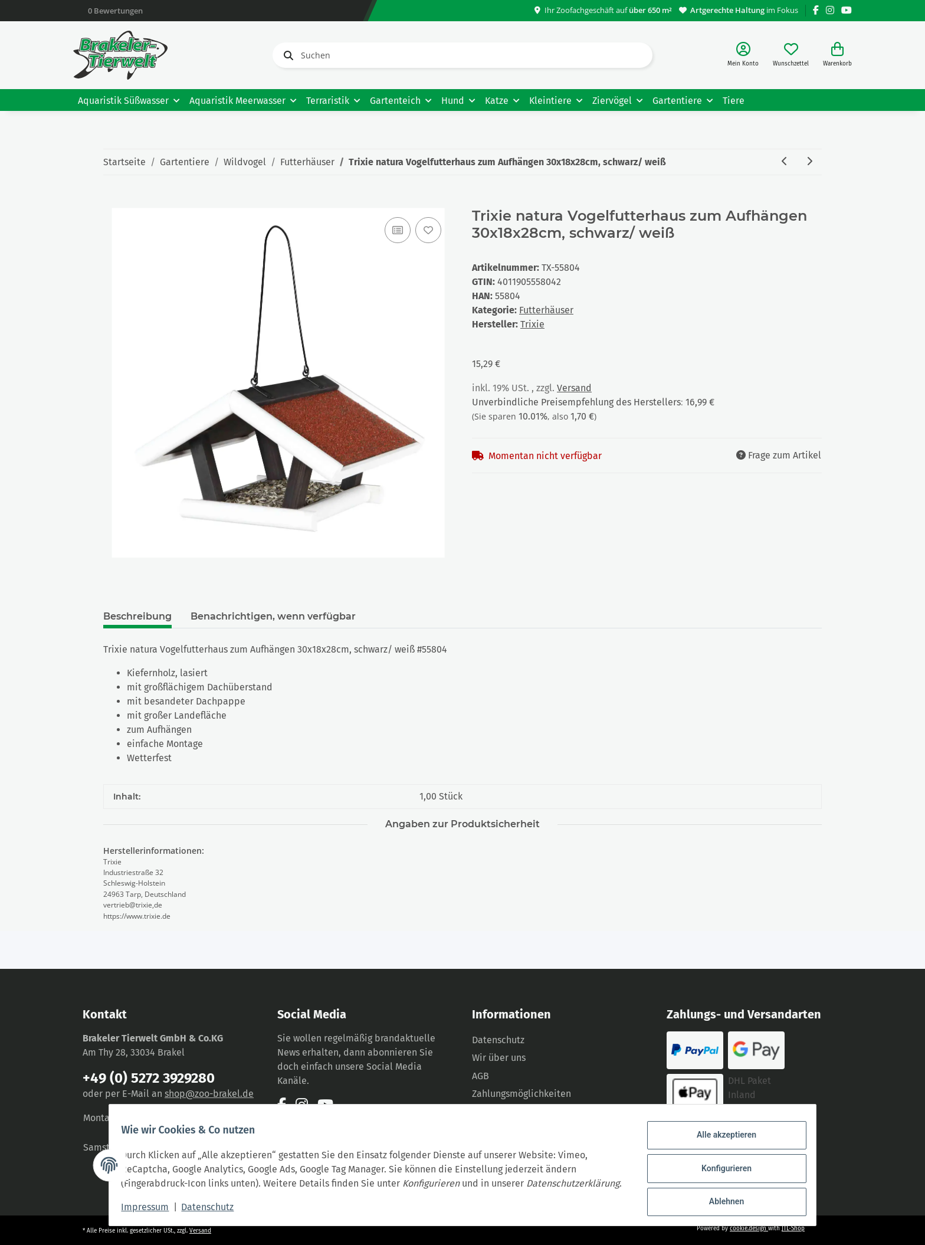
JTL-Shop (793, 1228)
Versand (574, 388)
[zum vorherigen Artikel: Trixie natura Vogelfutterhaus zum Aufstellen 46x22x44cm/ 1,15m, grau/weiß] (784, 162)
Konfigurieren (719, 1163)
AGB (480, 1076)
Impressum (152, 1208)
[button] (743, 55)
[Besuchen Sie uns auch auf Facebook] (816, 10)
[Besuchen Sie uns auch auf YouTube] (846, 10)
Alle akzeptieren (719, 1133)
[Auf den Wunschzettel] (428, 230)
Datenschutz (498, 1040)
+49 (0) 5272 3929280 (149, 1078)
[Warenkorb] (837, 55)
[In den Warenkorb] (112, 201)
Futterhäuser (546, 310)
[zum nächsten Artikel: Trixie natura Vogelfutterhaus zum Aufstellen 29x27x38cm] (809, 162)
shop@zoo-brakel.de (209, 1093)
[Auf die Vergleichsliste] (398, 230)
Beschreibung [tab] (137, 616)
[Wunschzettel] (791, 55)
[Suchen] (462, 55)
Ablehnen (719, 1193)
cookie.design (749, 1228)
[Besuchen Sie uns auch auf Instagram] (830, 10)
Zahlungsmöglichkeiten (521, 1093)
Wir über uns (499, 1057)
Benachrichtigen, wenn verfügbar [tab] (273, 616)
